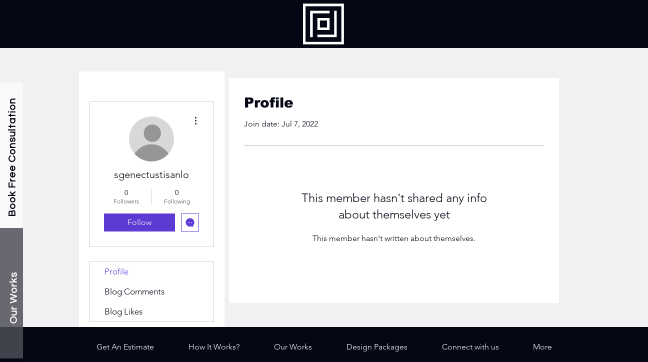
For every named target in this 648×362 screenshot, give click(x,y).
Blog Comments (134, 291)
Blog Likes (123, 311)
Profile (116, 271)
